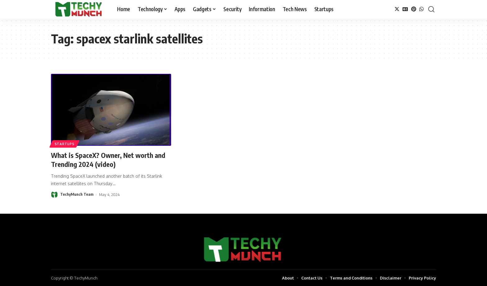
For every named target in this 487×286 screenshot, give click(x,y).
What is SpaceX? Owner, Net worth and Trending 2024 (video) (108, 159)
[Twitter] (397, 9)
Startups (65, 144)
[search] (431, 9)
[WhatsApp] (421, 9)
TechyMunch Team (76, 194)
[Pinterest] (414, 9)
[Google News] (405, 9)
